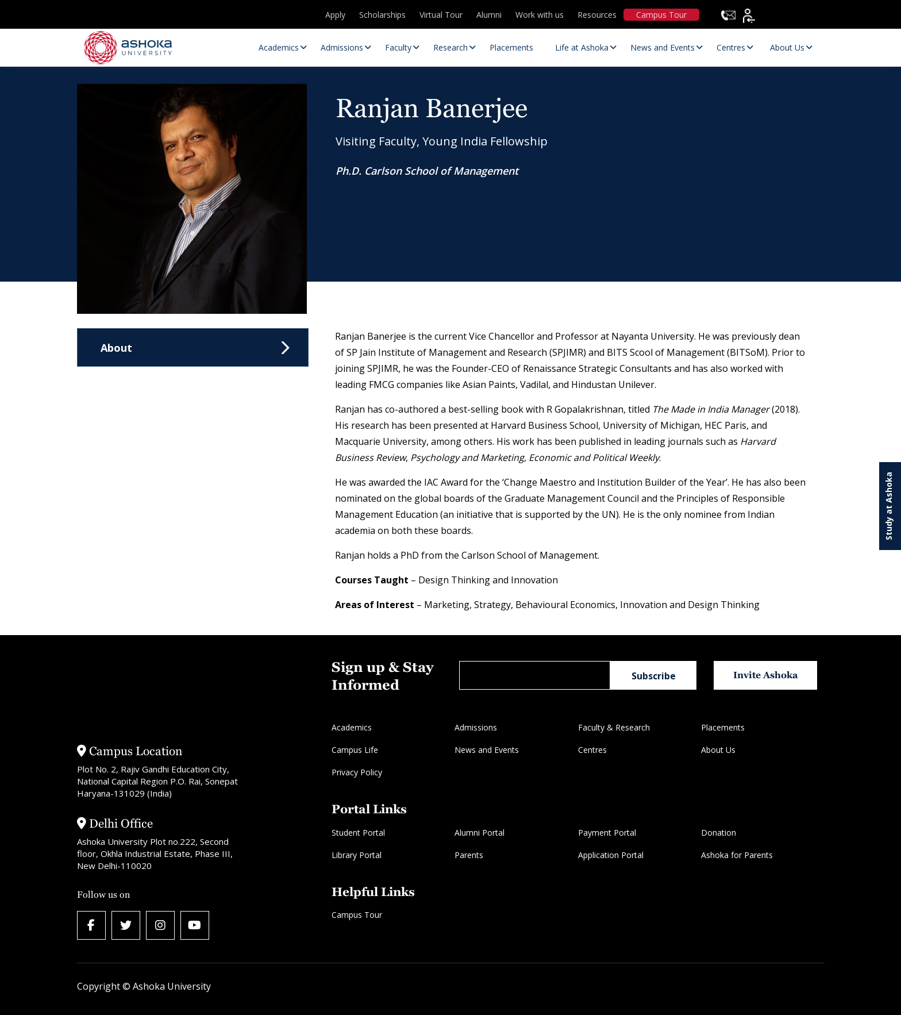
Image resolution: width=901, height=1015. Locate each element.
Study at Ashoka (888, 506)
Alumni (489, 14)
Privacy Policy (357, 772)
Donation (718, 832)
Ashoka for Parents (737, 854)
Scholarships (382, 14)
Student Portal (358, 832)
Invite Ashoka (765, 675)
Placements (723, 727)
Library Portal (357, 854)
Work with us (539, 14)
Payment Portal (607, 832)
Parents (469, 854)
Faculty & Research (614, 727)
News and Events (487, 749)
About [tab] (116, 348)
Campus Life (355, 749)
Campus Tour (661, 14)
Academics (352, 727)
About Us (718, 749)
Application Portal (611, 854)
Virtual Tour (441, 14)
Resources (597, 14)
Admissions (476, 727)
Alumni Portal (480, 832)
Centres (592, 749)
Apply (335, 14)
